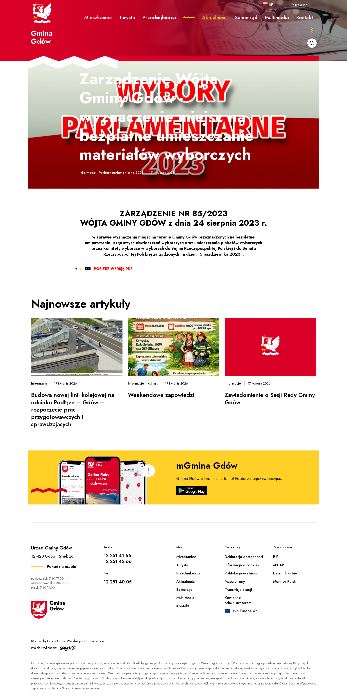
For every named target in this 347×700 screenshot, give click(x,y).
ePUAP (278, 565)
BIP (271, 4)
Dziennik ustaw (285, 573)
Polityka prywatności (242, 573)
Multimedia (185, 597)
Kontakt (182, 606)
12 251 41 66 (117, 555)
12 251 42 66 (118, 561)
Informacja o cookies (242, 565)
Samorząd (184, 589)
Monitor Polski (285, 581)
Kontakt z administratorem (238, 600)
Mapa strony (300, 4)
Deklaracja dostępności (244, 556)
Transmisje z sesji (238, 589)
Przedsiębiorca (188, 573)
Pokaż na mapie (61, 566)
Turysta (182, 565)
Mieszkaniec (186, 556)
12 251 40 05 (118, 582)
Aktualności (185, 581)
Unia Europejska (244, 611)
